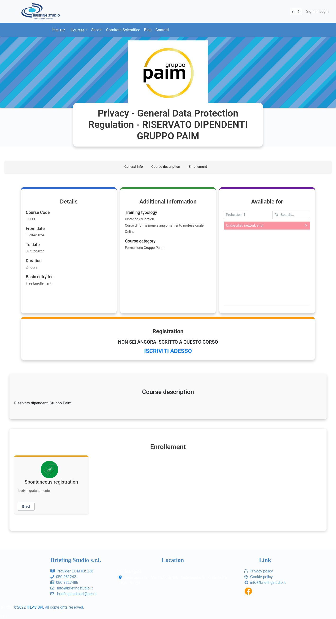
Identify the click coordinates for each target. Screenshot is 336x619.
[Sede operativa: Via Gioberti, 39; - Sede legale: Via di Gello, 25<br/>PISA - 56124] (121, 577)
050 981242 (66, 577)
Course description (165, 167)
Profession (236, 214)
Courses (78, 30)
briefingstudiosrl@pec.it (77, 594)
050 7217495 (67, 582)
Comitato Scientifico (123, 30)
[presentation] (267, 267)
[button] (26, 507)
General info (133, 167)
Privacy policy (261, 571)
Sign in (312, 11)
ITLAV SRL (35, 607)
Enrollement (198, 167)
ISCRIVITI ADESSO (168, 351)
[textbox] (291, 215)
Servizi (96, 30)
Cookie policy (261, 577)
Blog (148, 30)
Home (58, 30)
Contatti (162, 30)
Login (324, 11)
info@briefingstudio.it (75, 588)
